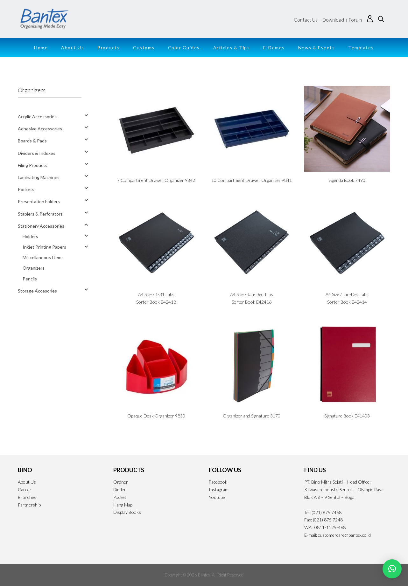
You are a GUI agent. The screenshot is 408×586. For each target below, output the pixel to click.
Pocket (119, 497)
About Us (27, 482)
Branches (27, 497)
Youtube (217, 497)
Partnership (29, 504)
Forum (355, 20)
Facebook (218, 482)
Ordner (120, 482)
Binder (119, 489)
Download (333, 20)
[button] (392, 568)
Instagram (219, 489)
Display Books (127, 512)
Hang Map (122, 504)
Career (25, 489)
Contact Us (306, 20)
